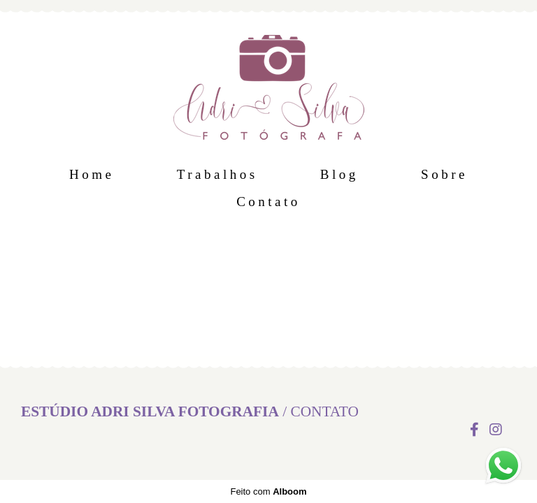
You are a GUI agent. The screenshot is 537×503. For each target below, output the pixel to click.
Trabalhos (217, 174)
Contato (268, 201)
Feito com (268, 491)
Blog (339, 174)
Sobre (444, 174)
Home (91, 174)
